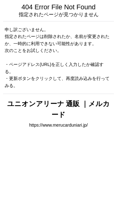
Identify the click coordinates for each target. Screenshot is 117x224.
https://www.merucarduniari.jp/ (58, 125)
